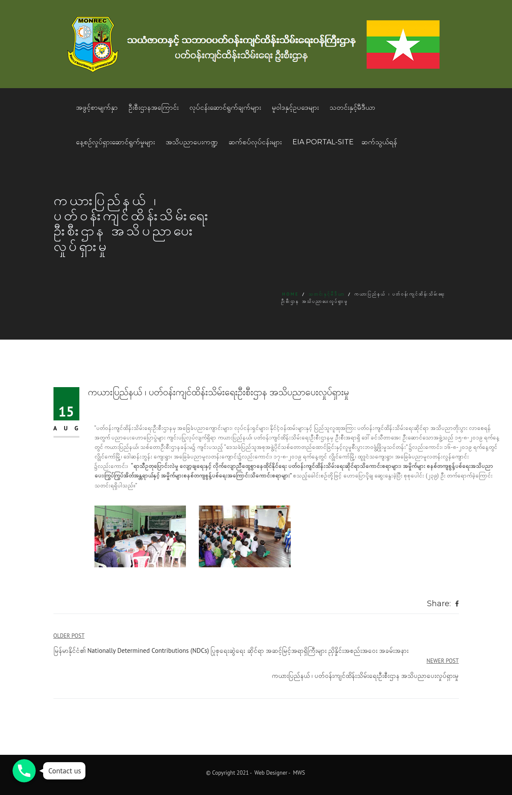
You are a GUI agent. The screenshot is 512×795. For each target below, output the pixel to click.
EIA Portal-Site (323, 142)
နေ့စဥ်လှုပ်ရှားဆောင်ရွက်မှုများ (115, 142)
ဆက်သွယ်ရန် (379, 142)
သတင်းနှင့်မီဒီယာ (352, 107)
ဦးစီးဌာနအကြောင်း (154, 107)
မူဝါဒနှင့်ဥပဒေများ (295, 107)
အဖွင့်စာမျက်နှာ (97, 107)
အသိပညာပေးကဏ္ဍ (192, 142)
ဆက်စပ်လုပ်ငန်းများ (255, 142)
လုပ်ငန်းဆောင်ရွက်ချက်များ (225, 107)
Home (290, 294)
